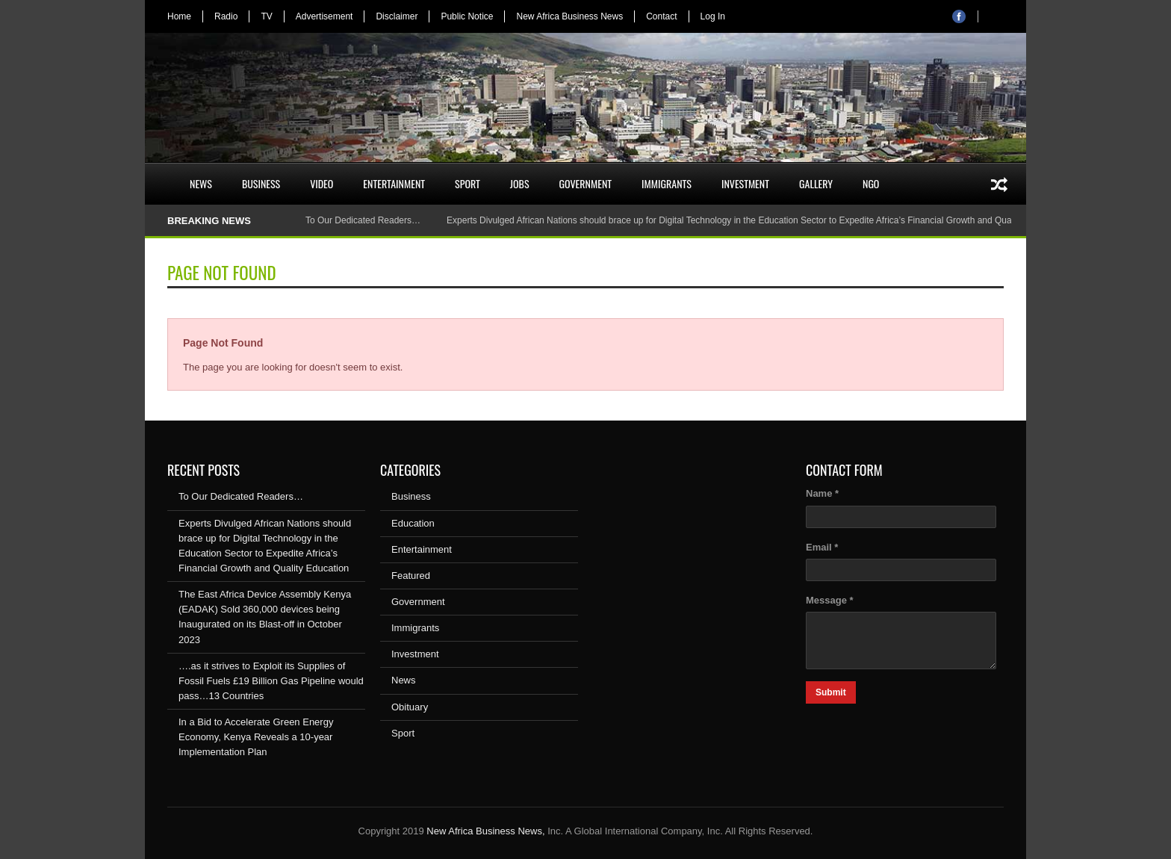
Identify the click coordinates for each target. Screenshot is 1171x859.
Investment (745, 183)
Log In (713, 16)
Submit (831, 692)
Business (261, 183)
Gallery (816, 183)
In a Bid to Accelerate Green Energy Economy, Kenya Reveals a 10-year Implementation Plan (255, 736)
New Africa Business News (569, 16)
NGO (871, 183)
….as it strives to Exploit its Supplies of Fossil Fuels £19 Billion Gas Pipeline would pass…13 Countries (271, 680)
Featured (410, 575)
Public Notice (467, 16)
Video (321, 183)
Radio (225, 16)
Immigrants (667, 183)
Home (179, 16)
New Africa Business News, (485, 831)
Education (413, 523)
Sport (467, 183)
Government (585, 183)
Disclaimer (396, 16)
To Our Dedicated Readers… (362, 220)
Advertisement (324, 16)
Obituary (409, 707)
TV (266, 16)
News (201, 183)
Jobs (519, 183)
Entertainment (394, 183)
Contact (661, 16)
